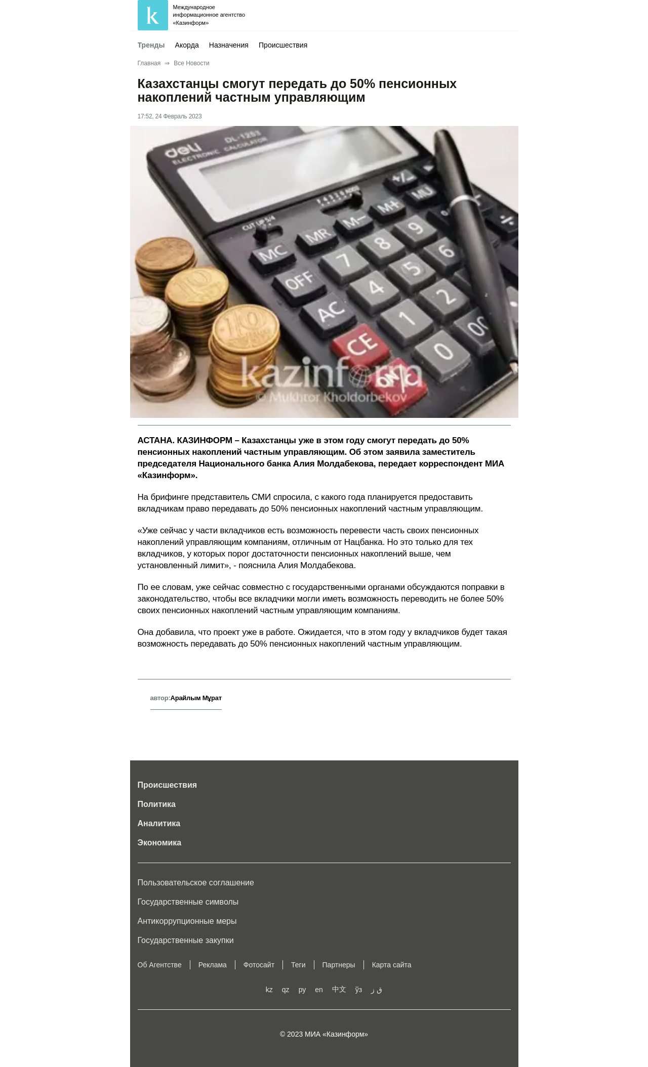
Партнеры (338, 965)
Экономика (160, 842)
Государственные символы (188, 902)
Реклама (212, 965)
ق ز (376, 990)
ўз (358, 990)
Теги (298, 965)
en (319, 990)
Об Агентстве (160, 965)
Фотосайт (259, 965)
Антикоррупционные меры (187, 921)
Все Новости (191, 63)
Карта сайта (392, 965)
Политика (157, 804)
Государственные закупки (186, 940)
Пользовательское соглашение (196, 882)
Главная (149, 63)
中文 (339, 989)
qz (286, 990)
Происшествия (283, 45)
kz (269, 990)
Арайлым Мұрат (196, 698)
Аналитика (159, 823)
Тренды (151, 45)
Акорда (187, 45)
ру (302, 990)
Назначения (229, 45)
